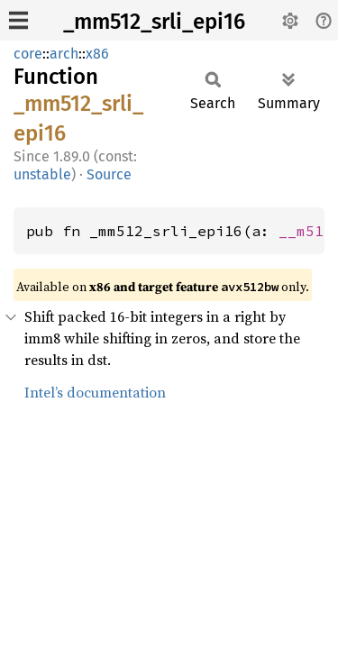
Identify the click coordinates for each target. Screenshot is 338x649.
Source (109, 174)
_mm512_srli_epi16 (154, 21)
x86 (97, 53)
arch (64, 53)
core (28, 53)
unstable (42, 174)
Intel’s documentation (95, 392)
